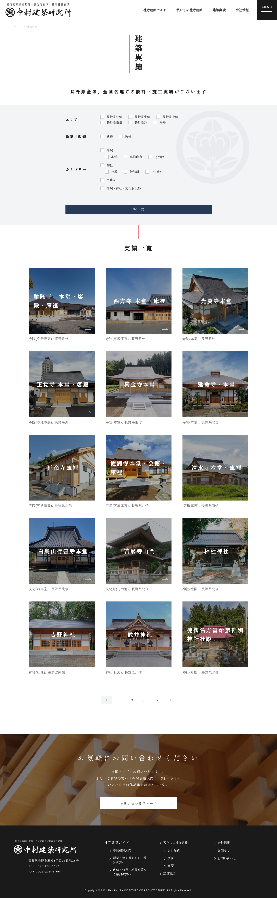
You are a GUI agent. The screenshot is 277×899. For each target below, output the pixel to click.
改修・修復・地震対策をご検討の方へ (129, 872)
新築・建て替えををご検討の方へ (129, 860)
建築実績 (171, 873)
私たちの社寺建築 (178, 842)
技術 (171, 857)
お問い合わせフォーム (139, 802)
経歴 (171, 865)
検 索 (138, 206)
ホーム (18, 26)
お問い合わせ (229, 857)
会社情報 (225, 842)
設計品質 (175, 850)
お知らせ (225, 850)
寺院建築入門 (124, 850)
